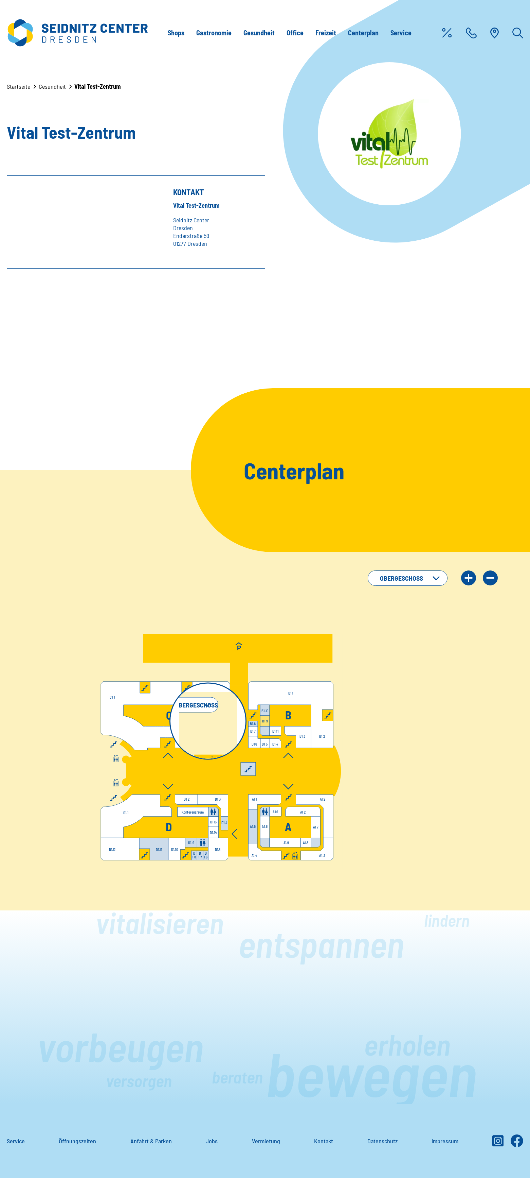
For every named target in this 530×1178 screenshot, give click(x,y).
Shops (176, 33)
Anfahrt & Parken (151, 1141)
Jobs (212, 1141)
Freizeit (325, 33)
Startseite (18, 86)
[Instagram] (498, 1143)
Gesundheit (259, 33)
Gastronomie (214, 33)
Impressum (445, 1141)
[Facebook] (516, 1143)
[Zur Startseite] (77, 32)
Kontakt (323, 1141)
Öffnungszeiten (77, 1141)
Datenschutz (382, 1141)
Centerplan (363, 33)
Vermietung (266, 1141)
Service (401, 33)
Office (295, 33)
